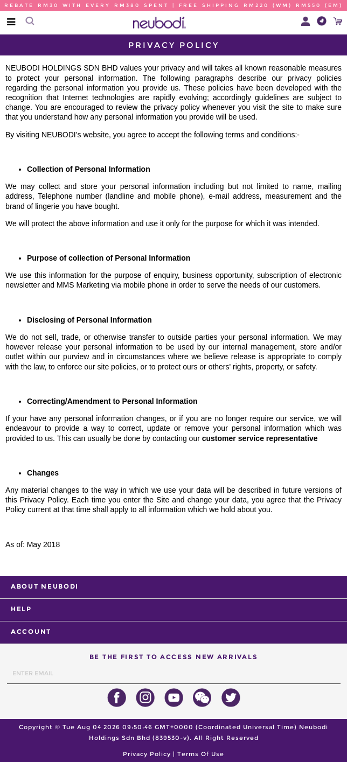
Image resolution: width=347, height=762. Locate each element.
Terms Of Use (200, 754)
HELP (21, 609)
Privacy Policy (147, 754)
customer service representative (260, 438)
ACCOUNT (31, 631)
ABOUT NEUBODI (45, 586)
